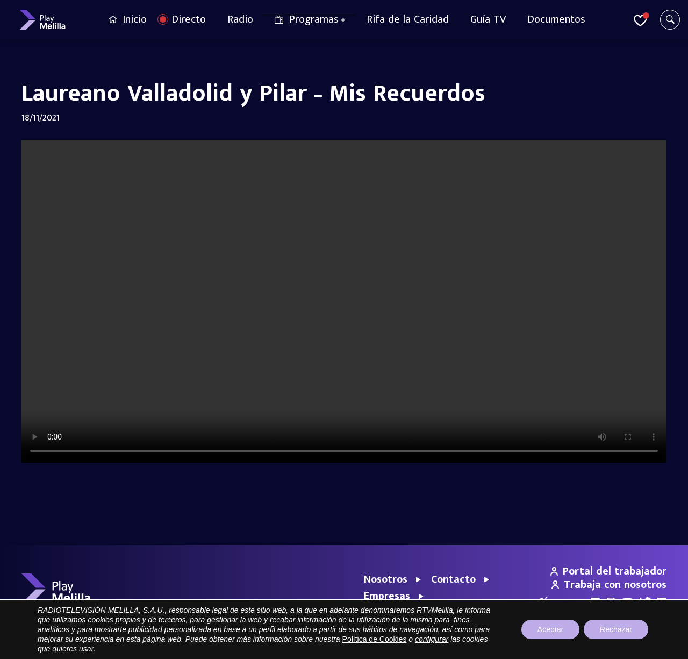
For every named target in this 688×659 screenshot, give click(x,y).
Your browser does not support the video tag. (344, 301)
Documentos (556, 19)
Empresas (387, 596)
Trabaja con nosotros (608, 584)
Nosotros (385, 579)
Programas (314, 19)
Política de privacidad (566, 645)
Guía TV (488, 19)
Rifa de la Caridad (408, 19)
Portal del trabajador (608, 571)
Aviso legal (507, 645)
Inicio (135, 19)
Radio (240, 19)
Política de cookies (636, 645)
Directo (188, 19)
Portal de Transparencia (444, 645)
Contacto (453, 579)
